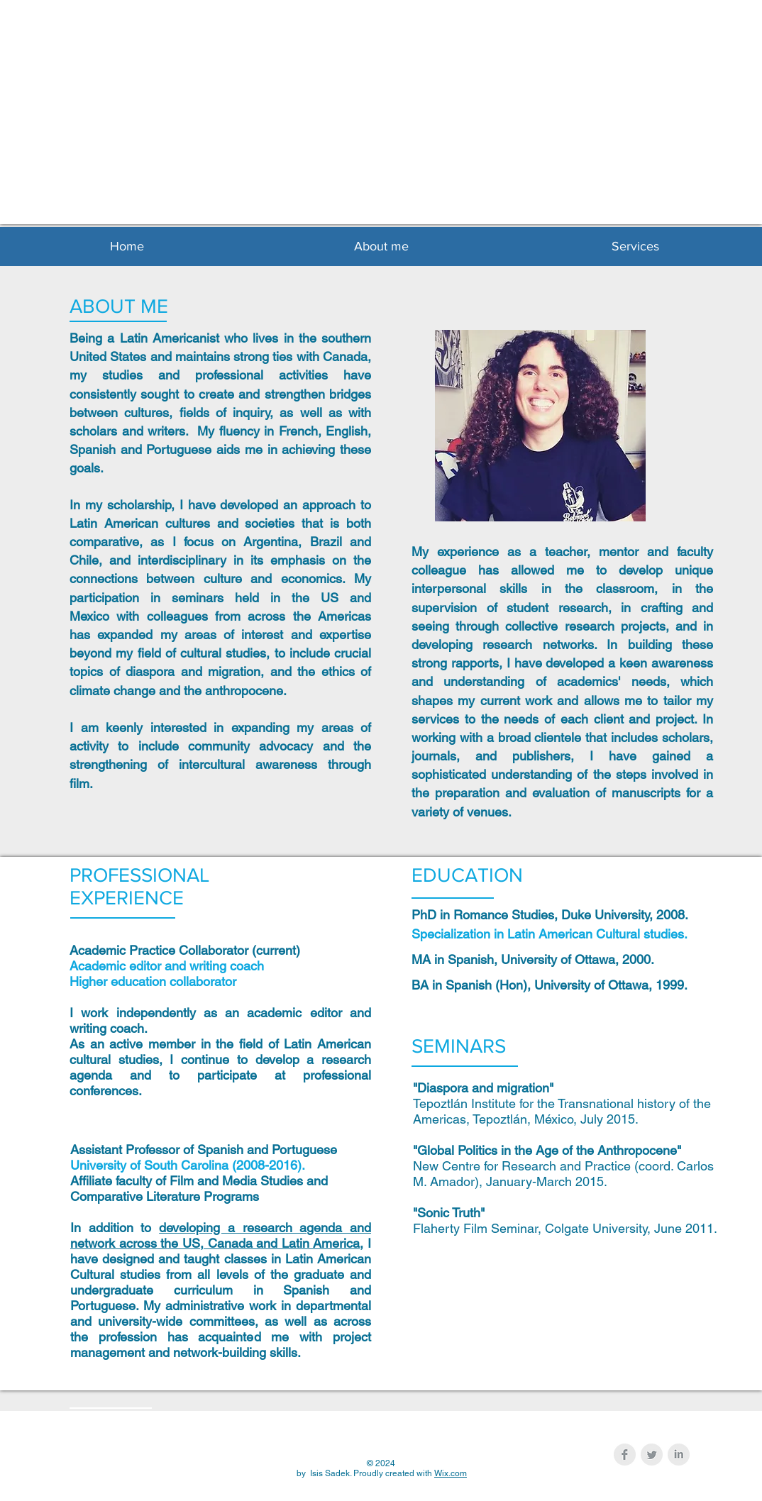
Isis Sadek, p (367, 136)
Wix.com (450, 1473)
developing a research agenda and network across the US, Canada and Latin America (220, 1235)
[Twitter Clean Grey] (652, 1455)
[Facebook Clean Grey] (625, 1455)
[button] (381, 246)
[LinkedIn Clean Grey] (679, 1455)
